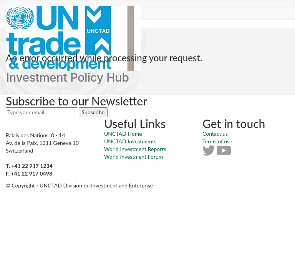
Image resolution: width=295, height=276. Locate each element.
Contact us (215, 133)
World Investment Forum (133, 156)
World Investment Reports (135, 149)
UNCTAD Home (123, 133)
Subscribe (93, 112)
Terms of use (217, 141)
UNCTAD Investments (130, 141)
